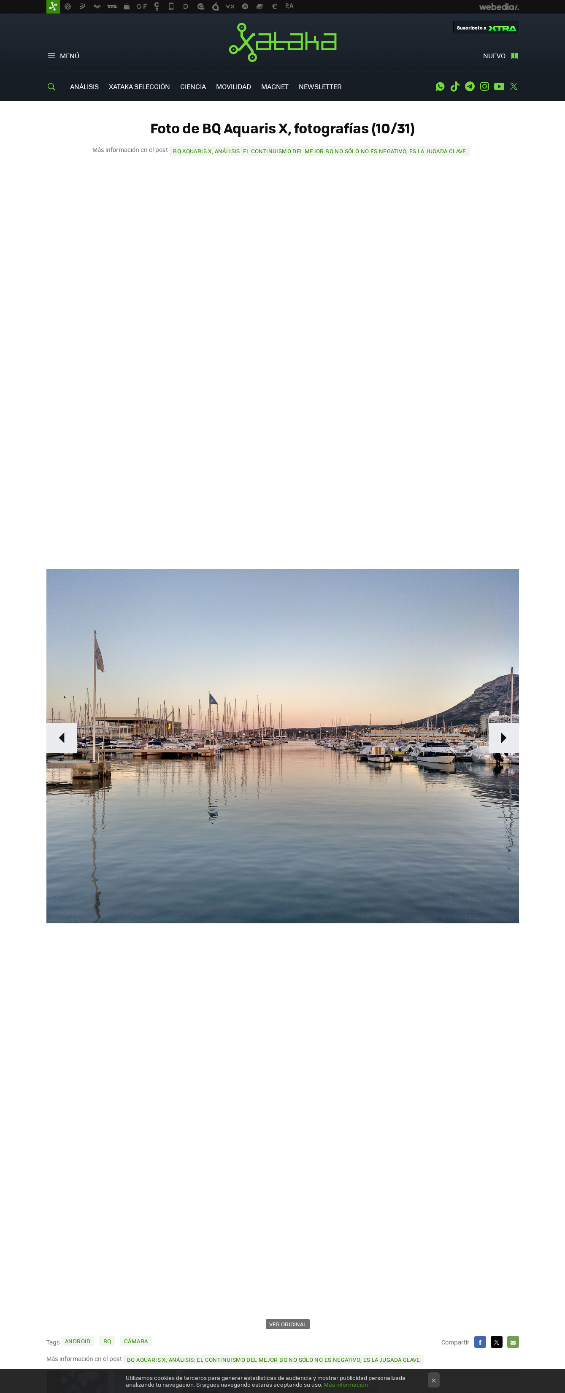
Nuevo (494, 55)
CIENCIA (193, 86)
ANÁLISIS (84, 86)
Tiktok (455, 86)
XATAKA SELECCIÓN (139, 86)
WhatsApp (440, 86)
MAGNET (275, 86)
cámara (136, 1341)
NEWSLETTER (320, 86)
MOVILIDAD (233, 86)
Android (78, 1341)
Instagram (484, 86)
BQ (107, 1341)
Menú (69, 55)
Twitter (514, 86)
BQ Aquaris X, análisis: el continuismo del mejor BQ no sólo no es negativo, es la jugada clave (319, 151)
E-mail (513, 1342)
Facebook (480, 1342)
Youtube (499, 86)
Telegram (470, 86)
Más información (346, 1384)
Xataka (282, 42)
